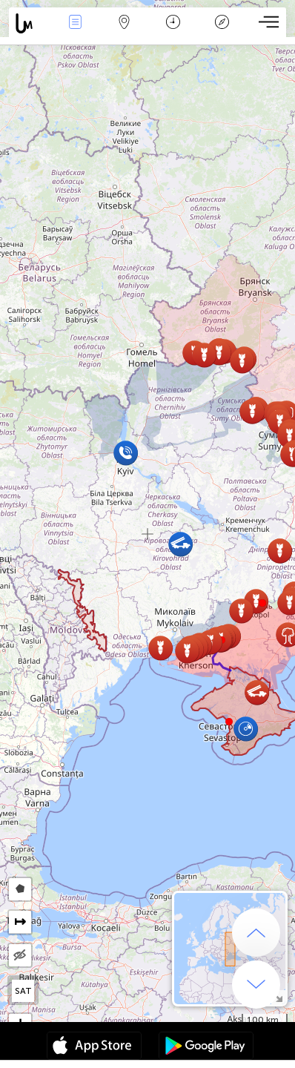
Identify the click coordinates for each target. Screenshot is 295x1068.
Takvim (173, 23)
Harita (123, 23)
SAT (23, 991)
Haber (74, 23)
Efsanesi (221, 23)
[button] (262, 603)
